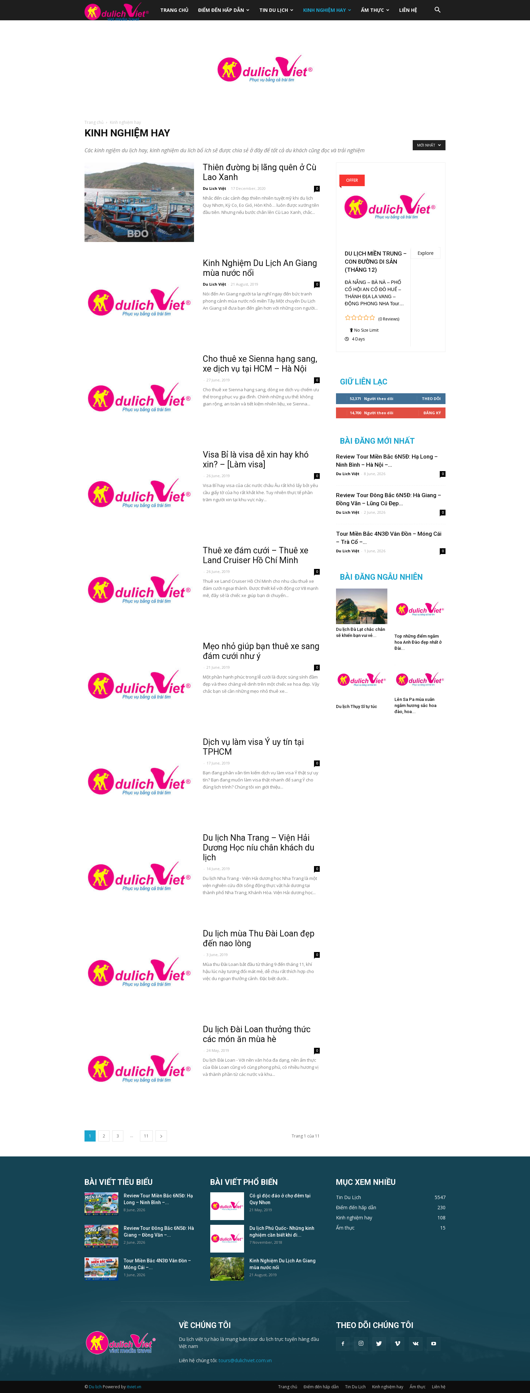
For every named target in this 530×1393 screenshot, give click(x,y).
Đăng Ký (432, 412)
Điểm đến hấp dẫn (223, 10)
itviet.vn (134, 1387)
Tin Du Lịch (276, 10)
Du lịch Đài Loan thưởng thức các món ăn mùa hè (257, 1034)
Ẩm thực (375, 10)
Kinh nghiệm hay (327, 10)
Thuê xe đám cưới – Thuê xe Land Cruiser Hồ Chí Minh (255, 555)
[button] (437, 10)
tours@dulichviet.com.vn (245, 1360)
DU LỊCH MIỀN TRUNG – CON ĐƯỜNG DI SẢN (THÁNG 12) (376, 261)
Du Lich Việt (214, 188)
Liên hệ (408, 10)
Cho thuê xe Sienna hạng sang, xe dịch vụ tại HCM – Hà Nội (260, 364)
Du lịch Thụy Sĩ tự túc (356, 706)
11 (146, 1136)
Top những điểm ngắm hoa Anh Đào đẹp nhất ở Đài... (418, 642)
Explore (425, 253)
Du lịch (95, 1387)
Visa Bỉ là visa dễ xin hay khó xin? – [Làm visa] (256, 459)
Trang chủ (174, 10)
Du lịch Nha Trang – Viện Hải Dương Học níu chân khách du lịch (258, 847)
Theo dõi (431, 398)
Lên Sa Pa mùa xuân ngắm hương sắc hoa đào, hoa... (415, 705)
